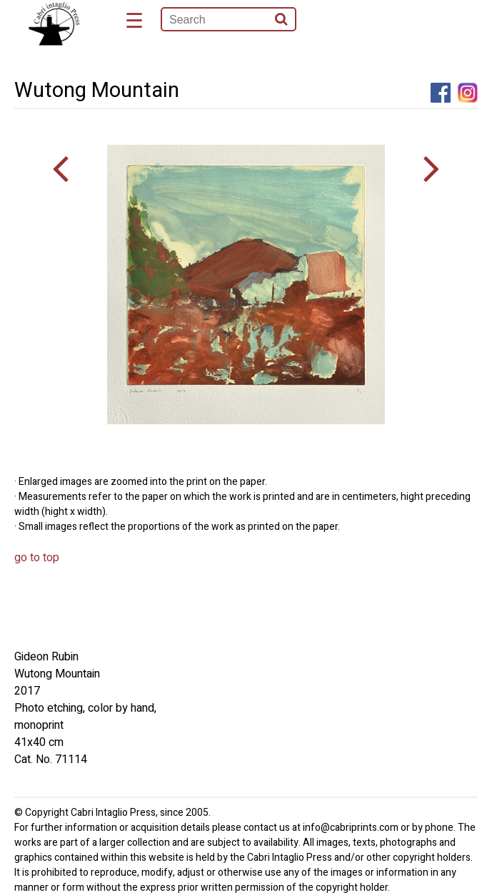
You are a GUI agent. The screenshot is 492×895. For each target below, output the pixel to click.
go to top (36, 557)
